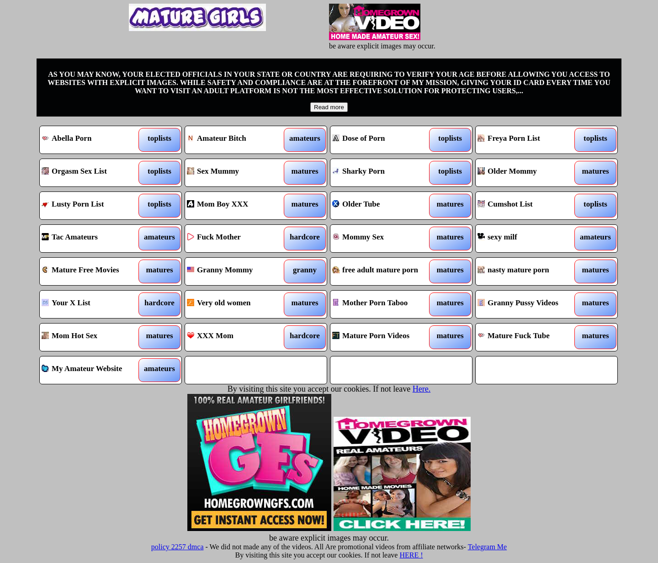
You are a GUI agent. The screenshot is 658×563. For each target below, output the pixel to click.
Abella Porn (92, 140)
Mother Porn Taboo (383, 304)
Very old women (238, 304)
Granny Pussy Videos (528, 304)
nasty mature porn (528, 271)
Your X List (92, 304)
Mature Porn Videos (383, 337)
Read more (329, 107)
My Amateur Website (92, 370)
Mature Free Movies (92, 271)
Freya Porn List (528, 140)
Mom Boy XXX (238, 206)
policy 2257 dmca (177, 547)
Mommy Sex (383, 238)
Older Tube (383, 206)
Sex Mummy (238, 173)
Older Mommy (528, 173)
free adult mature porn (383, 271)
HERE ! (411, 555)
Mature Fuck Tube (528, 337)
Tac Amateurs (92, 238)
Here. (421, 388)
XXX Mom (238, 337)
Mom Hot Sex (92, 337)
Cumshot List (528, 206)
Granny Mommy (238, 271)
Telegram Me (487, 547)
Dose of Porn (383, 140)
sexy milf (528, 238)
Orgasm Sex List (92, 173)
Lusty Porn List (92, 206)
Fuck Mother (238, 238)
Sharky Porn (383, 173)
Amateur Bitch (238, 140)
